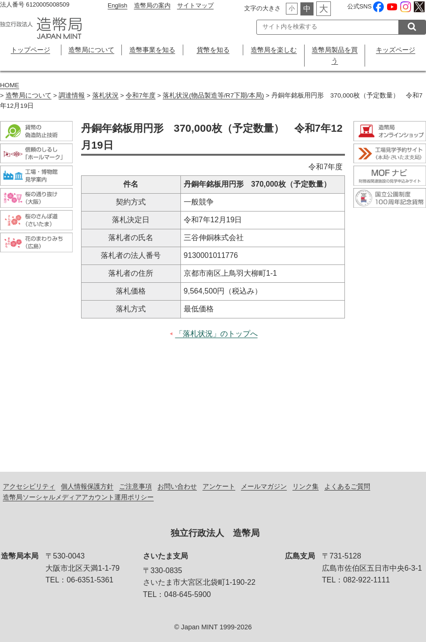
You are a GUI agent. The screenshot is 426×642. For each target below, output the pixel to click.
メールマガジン (264, 486)
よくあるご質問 (347, 486)
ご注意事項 (135, 486)
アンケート (218, 486)
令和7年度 (141, 95)
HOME (9, 85)
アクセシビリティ (29, 486)
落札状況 (105, 95)
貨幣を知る (213, 49)
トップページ (30, 49)
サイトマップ (195, 5)
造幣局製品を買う (335, 55)
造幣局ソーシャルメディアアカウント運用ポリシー (78, 497)
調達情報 (72, 95)
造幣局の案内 (152, 5)
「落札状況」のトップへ (216, 334)
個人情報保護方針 (87, 486)
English (117, 5)
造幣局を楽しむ (274, 49)
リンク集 (305, 486)
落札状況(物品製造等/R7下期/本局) (213, 95)
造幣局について (91, 49)
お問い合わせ (177, 486)
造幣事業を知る (152, 49)
